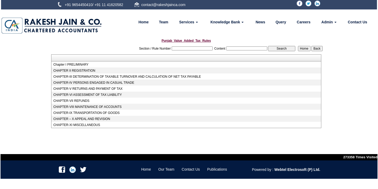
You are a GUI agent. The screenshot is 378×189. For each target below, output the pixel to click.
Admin (328, 22)
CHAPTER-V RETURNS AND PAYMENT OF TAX (88, 89)
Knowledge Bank (227, 22)
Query (281, 22)
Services (188, 22)
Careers (304, 22)
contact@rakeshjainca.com (163, 5)
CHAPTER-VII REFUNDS (71, 101)
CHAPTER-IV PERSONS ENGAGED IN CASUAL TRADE (93, 83)
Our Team (166, 169)
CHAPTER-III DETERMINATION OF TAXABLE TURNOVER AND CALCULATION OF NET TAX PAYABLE (127, 76)
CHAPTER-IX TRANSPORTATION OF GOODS (86, 113)
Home (143, 22)
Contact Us (357, 22)
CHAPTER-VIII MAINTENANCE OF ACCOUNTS (87, 107)
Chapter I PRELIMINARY (70, 64)
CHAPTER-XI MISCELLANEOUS (76, 125)
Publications (217, 169)
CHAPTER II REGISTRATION (74, 70)
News (260, 22)
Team (164, 22)
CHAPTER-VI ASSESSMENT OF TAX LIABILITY (87, 95)
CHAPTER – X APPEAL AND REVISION (81, 119)
